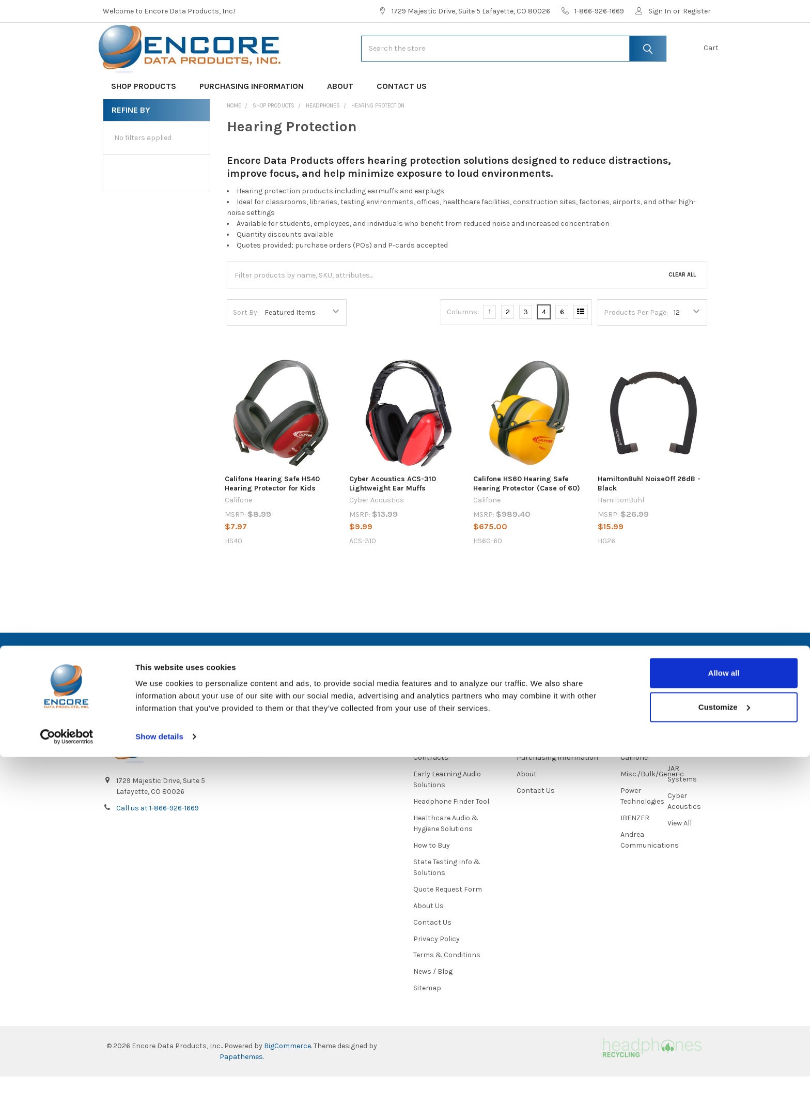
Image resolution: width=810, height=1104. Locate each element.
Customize (724, 1053)
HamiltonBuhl (643, 767)
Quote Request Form (447, 916)
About (343, 119)
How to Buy (431, 872)
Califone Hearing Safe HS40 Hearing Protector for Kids (272, 517)
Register (697, 11)
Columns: (463, 345)
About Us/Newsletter (448, 767)
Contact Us (402, 119)
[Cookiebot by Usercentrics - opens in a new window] (67, 1084)
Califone (634, 784)
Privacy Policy (436, 965)
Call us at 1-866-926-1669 (157, 835)
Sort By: (246, 345)
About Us (428, 932)
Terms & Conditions (446, 982)
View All (679, 850)
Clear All (682, 307)
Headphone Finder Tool (451, 828)
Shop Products (147, 119)
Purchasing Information (254, 119)
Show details (159, 1083)
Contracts (430, 784)
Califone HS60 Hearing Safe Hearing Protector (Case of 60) (526, 517)
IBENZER (634, 844)
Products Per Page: (636, 345)
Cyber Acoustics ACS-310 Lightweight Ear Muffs (392, 517)
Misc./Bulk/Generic (652, 800)
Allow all (724, 1020)
